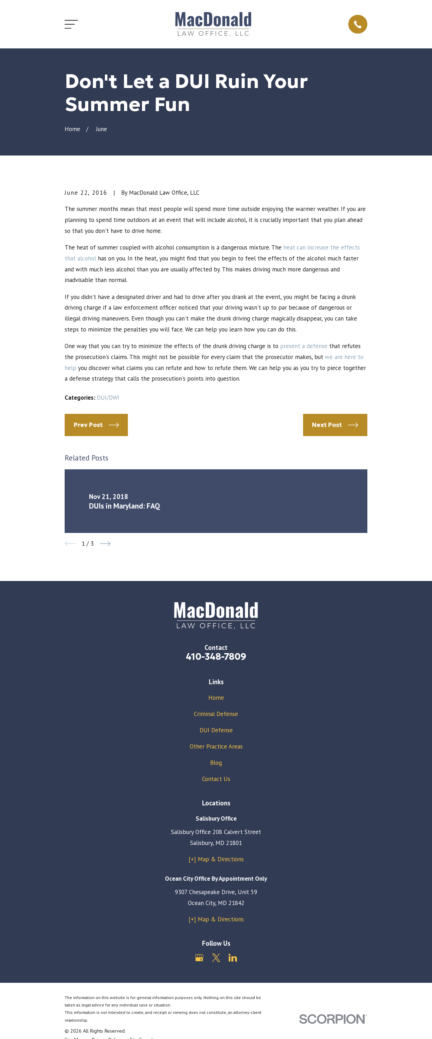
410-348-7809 (216, 656)
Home (216, 698)
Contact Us (216, 779)
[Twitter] (216, 957)
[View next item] (105, 543)
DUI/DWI (108, 397)
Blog (216, 763)
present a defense (303, 346)
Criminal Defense (216, 714)
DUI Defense (216, 730)
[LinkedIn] (233, 957)
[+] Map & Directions (216, 859)
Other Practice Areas (216, 746)
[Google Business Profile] (199, 957)
